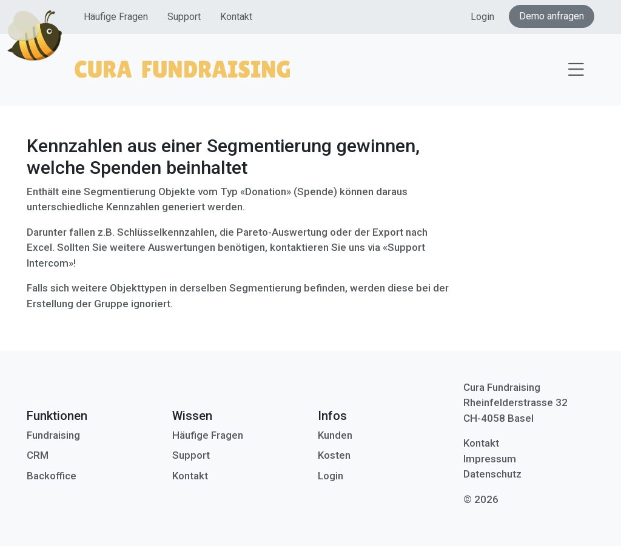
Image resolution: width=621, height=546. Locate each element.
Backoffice (51, 476)
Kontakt (236, 16)
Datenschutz (492, 474)
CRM (38, 455)
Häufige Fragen (116, 16)
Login (482, 16)
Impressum (489, 459)
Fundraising (53, 435)
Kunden (335, 435)
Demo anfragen (551, 16)
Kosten (334, 455)
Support (184, 16)
